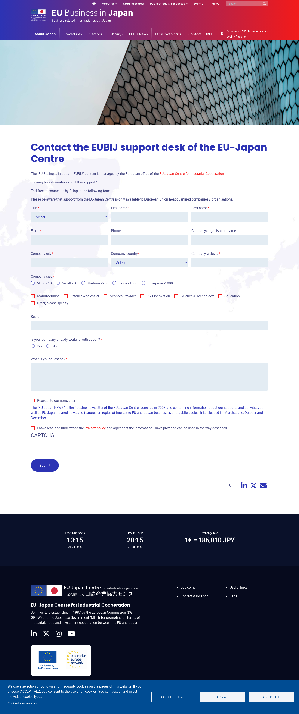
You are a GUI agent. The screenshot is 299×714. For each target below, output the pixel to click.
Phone (116, 230)
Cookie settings (173, 697)
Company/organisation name (213, 230)
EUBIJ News (138, 34)
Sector (35, 316)
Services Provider (123, 296)
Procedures (72, 34)
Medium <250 (97, 283)
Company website (204, 253)
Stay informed (133, 3)
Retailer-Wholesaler (84, 296)
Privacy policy (95, 428)
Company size (41, 276)
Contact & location (194, 596)
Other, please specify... (54, 303)
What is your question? (48, 359)
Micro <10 (44, 283)
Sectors (95, 34)
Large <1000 (127, 283)
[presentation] (63, 447)
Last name (199, 207)
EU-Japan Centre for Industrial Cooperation (192, 173)
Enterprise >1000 (160, 283)
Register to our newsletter (56, 400)
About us (108, 3)
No (54, 346)
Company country (124, 253)
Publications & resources (167, 3)
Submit (44, 465)
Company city (41, 253)
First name (119, 207)
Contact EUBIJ (200, 34)
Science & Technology (197, 296)
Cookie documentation (23, 703)
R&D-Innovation (158, 296)
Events (198, 3)
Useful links (238, 587)
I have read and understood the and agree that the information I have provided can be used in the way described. (132, 428)
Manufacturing (48, 296)
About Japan (45, 34)
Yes (39, 346)
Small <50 (69, 283)
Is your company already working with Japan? (65, 339)
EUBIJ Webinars (168, 34)
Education (232, 296)
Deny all (222, 697)
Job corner (189, 587)
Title (34, 207)
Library (115, 34)
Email (35, 230)
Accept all (271, 697)
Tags (233, 596)
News (215, 3)
